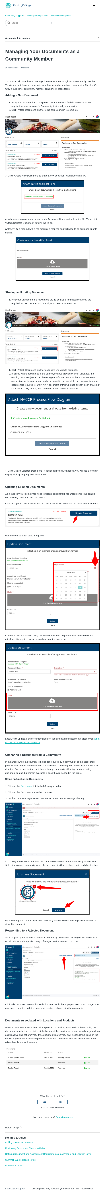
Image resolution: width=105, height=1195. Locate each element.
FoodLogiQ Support (14, 16)
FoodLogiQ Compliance (36, 16)
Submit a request (64, 1117)
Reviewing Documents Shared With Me (25, 1148)
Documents (26, 786)
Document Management (60, 16)
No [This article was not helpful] (60, 1102)
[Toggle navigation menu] (94, 5)
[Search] (28, 23)
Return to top (13, 1127)
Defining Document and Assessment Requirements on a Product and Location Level (48, 1154)
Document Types (14, 1165)
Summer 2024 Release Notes (20, 1159)
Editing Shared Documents (19, 1142)
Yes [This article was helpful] (44, 1102)
